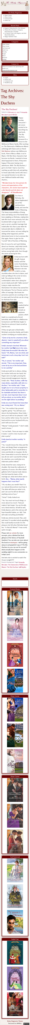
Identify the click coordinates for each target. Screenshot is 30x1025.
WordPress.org (8, 82)
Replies (22, 567)
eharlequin (13, 542)
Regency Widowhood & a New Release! (15, 28)
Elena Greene (8, 17)
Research (4, 57)
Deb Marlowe (6, 151)
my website (13, 533)
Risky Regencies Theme (15, 1021)
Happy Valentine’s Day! (11, 36)
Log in (6, 77)
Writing (4, 59)
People (4, 53)
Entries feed (8, 79)
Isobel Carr (7, 20)
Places (4, 55)
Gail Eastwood (8, 18)
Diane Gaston (8, 15)
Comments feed (9, 81)
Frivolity (4, 52)
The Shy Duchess (12, 567)
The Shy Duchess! (9, 109)
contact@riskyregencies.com (9, 70)
